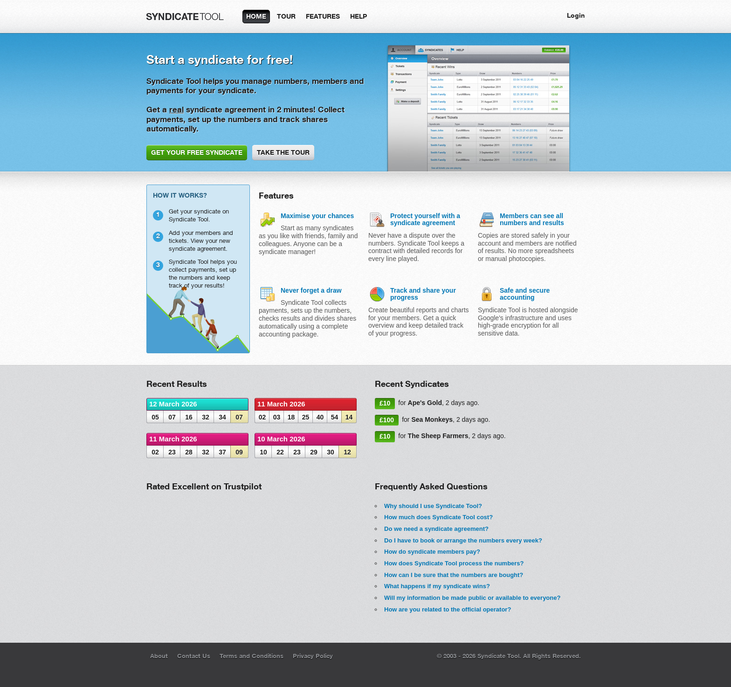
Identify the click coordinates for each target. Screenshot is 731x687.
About (159, 656)
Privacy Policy (313, 656)
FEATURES (323, 16)
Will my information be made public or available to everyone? (472, 597)
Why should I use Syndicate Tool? (433, 505)
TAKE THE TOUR (283, 152)
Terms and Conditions (251, 656)
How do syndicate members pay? (432, 551)
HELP (358, 16)
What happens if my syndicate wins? (437, 586)
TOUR (286, 16)
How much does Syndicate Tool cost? (438, 517)
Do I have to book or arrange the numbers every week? (463, 540)
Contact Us (193, 656)
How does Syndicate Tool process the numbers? (454, 563)
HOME (256, 16)
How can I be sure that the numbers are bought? (453, 574)
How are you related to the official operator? (447, 609)
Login (576, 15)
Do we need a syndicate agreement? (436, 528)
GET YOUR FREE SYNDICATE (196, 152)
